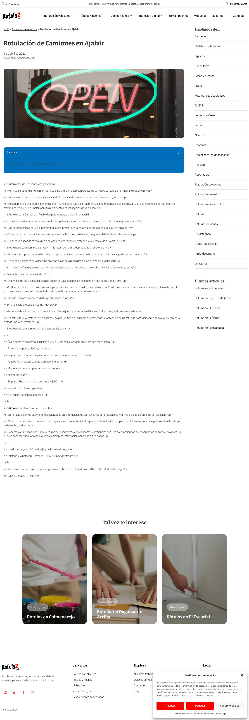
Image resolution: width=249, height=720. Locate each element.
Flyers (198, 85)
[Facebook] (23, 692)
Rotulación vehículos (58, 15)
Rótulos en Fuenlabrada (209, 327)
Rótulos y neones (92, 15)
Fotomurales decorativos (210, 95)
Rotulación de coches (208, 184)
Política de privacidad (203, 713)
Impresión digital (151, 15)
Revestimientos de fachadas (212, 155)
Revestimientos (178, 15)
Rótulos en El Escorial (208, 308)
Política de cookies (183, 713)
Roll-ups (200, 164)
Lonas (198, 125)
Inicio (6, 29)
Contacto (239, 15)
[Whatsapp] (32, 692)
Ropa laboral (202, 174)
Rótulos (13, 408)
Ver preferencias (229, 705)
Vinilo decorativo (205, 253)
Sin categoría (203, 234)
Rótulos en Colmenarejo (209, 288)
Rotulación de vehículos (24, 29)
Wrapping (201, 263)
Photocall (200, 145)
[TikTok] (14, 692)
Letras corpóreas (205, 115)
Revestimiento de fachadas (88, 697)
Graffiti (199, 105)
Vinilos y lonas (121, 15)
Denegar (200, 705)
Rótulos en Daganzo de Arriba (213, 298)
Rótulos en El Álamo (207, 318)
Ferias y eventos (204, 76)
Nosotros (219, 15)
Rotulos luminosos (206, 224)
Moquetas (200, 15)
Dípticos (200, 56)
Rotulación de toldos (207, 194)
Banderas (200, 36)
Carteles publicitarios (207, 46)
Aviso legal (221, 713)
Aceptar (170, 705)
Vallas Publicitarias (206, 243)
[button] (242, 675)
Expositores (202, 66)
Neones (199, 135)
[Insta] (5, 692)
